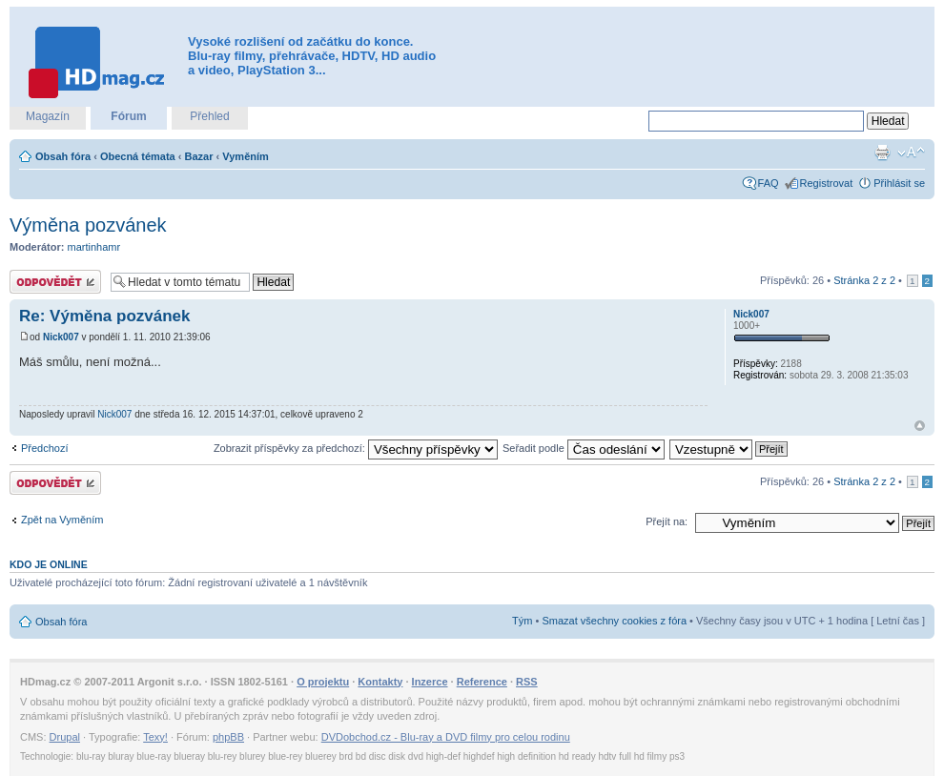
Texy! (155, 737)
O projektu (323, 681)
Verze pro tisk (882, 152)
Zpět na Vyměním (62, 519)
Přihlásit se (899, 183)
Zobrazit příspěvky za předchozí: (356, 448)
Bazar (199, 156)
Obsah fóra (63, 156)
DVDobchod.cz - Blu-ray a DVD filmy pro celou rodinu (445, 737)
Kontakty (380, 681)
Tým (522, 620)
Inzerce (430, 681)
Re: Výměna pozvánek (105, 316)
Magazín (48, 116)
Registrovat (826, 183)
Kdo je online (49, 564)
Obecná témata (137, 156)
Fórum (128, 116)
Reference (482, 681)
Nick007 (61, 337)
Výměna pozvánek (88, 224)
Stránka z (864, 280)
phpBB (228, 737)
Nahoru (919, 425)
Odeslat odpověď (55, 282)
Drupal (65, 737)
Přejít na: (666, 521)
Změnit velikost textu (911, 152)
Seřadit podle (584, 448)
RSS (527, 681)
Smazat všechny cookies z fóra (614, 620)
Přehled (209, 116)
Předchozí (45, 448)
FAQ (768, 183)
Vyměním (245, 156)
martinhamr (94, 247)
